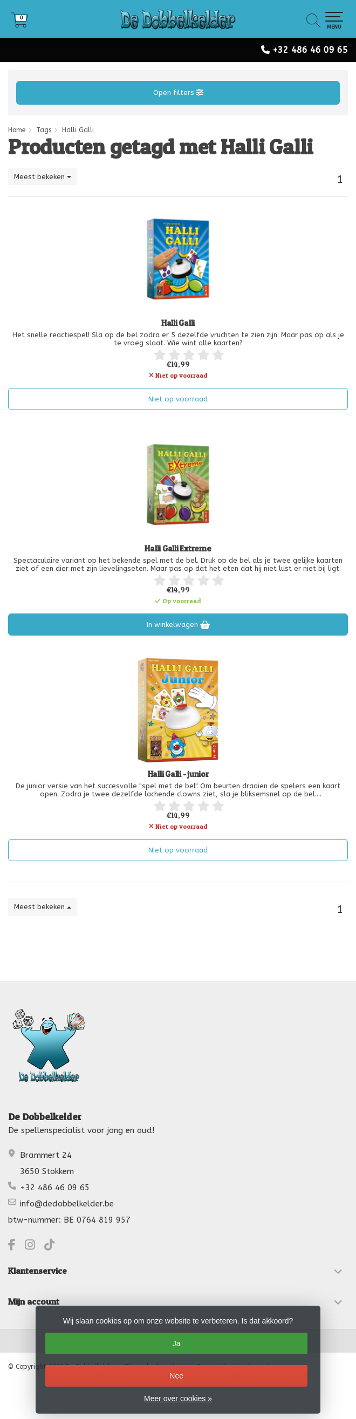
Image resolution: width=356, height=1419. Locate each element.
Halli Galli (178, 323)
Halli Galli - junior (178, 774)
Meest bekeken (42, 177)
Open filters (178, 92)
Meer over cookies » (178, 1398)
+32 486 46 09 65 (310, 50)
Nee (176, 1376)
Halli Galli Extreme (178, 549)
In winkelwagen (178, 624)
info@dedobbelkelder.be (67, 1204)
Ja (177, 1343)
